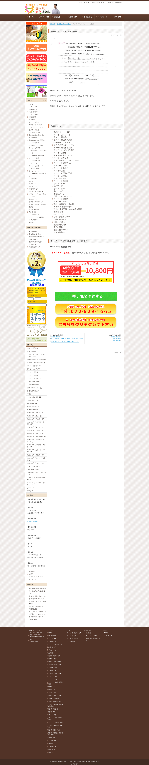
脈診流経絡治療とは (35, 242)
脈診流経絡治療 (60, 225)
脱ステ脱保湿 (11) (33, 351)
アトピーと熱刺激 (61, 181)
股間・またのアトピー (63, 196)
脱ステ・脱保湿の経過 (63, 140)
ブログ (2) (30, 491)
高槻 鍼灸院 (116, 338)
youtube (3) (30, 488)
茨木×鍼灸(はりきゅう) (36, 280)
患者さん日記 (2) (32, 348)
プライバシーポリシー (36, 577)
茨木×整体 (36, 283)
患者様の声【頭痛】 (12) (35, 433)
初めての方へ (59, 214)
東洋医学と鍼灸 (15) (33, 409)
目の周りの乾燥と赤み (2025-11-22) (36, 608)
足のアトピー (59, 191)
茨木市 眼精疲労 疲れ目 (55, 726)
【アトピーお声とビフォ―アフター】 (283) (36, 355)
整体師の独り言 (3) (33, 469)
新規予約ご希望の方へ (63, 217)
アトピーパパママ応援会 (36, 217)
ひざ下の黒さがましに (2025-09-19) (36, 618)
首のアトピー (59, 186)
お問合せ (32, 222)
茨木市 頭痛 (58, 212)
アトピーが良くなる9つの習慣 (66, 160)
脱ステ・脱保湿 (60, 137)
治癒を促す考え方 (61, 230)
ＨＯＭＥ (52, 24)
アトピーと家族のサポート (65, 163)
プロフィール (33, 114)
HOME (31, 104)
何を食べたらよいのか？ (64, 155)
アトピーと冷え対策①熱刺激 (37, 175)
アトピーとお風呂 (61, 168)
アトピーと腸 (59, 171)
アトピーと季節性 (61, 158)
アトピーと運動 (60, 166)
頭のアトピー (59, 189)
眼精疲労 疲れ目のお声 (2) (36, 362)
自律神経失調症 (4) (33, 391)
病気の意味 (58, 227)
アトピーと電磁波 (61, 199)
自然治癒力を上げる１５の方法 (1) (37, 473)
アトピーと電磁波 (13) (34, 378)
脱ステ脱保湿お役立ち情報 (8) (36, 359)
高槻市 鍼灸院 (55, 336)
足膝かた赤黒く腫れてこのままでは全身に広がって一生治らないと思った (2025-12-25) (37, 600)
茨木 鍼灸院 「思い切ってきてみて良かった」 (65, 341)
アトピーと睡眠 (60, 176)
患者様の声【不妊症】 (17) (35, 419)
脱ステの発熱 (33, 137)
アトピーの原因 (60, 202)
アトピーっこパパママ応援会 (55, 718)
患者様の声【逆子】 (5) (34, 416)
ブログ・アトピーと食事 (55, 722)
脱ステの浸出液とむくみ (64, 145)
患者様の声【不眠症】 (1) (35, 430)
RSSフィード (108, 633)
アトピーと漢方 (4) (33, 384)
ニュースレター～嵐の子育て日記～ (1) (36, 484)
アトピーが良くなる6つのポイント (38, 152)
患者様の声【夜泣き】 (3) (35, 427)
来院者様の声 (33, 109)
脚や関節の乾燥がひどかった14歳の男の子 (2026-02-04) (37, 591)
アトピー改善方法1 (72, 638)
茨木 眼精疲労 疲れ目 (64, 204)
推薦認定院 (32, 117)
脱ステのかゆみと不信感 (64, 150)
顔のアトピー (59, 184)
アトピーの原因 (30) (33, 381)
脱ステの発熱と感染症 (63, 148)
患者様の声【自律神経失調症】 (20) (35, 423)
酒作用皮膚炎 (33, 179)
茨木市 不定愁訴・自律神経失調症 (68, 209)
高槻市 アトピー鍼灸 (62, 132)
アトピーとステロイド (63, 135)
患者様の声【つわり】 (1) (35, 413)
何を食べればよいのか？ (36, 145)
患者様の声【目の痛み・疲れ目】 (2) (36, 446)
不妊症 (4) (30, 394)
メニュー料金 (33, 107)
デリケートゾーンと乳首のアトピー (37, 195)
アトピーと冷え (60, 178)
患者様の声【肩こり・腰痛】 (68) (36, 459)
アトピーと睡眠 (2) (33, 375)
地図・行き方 (33, 112)
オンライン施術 (34, 122)
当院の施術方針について (36, 237)
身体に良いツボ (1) (33, 400)
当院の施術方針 (60, 219)
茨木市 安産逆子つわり (63, 207)
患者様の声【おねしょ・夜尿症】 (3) (36, 451)
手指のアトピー (60, 194)
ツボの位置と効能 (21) (34, 397)
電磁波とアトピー (34, 199)
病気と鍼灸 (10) (32, 403)
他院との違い (59, 222)
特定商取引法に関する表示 (93, 639)
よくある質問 (71, 641)
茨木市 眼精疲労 (34, 209)
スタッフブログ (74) (33, 466)
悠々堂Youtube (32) (33, 406)
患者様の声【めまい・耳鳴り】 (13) (35, 440)
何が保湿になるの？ (62, 142)
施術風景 (32, 119)
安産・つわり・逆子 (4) (34, 388)
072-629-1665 (32, 521)
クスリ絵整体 (59, 232)
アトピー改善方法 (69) (34, 366)
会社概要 (32, 571)
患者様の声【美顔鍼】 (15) (35, 455)
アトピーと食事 (60, 153)
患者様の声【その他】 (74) (35, 463)
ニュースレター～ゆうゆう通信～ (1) (36, 478)
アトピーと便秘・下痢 (63, 173)
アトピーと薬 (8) (32, 372)
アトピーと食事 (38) (33, 369)
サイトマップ (33, 579)
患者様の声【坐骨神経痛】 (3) (36, 436)
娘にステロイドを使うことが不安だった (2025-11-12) (37, 613)
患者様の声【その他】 (64, 24)
